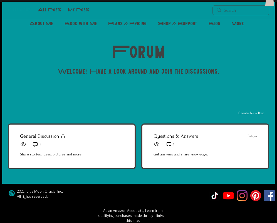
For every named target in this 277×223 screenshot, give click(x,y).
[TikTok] (214, 195)
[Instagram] (242, 195)
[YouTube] (228, 195)
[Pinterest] (255, 195)
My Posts (78, 10)
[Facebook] (269, 195)
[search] (240, 10)
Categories (19, 10)
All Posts (49, 10)
